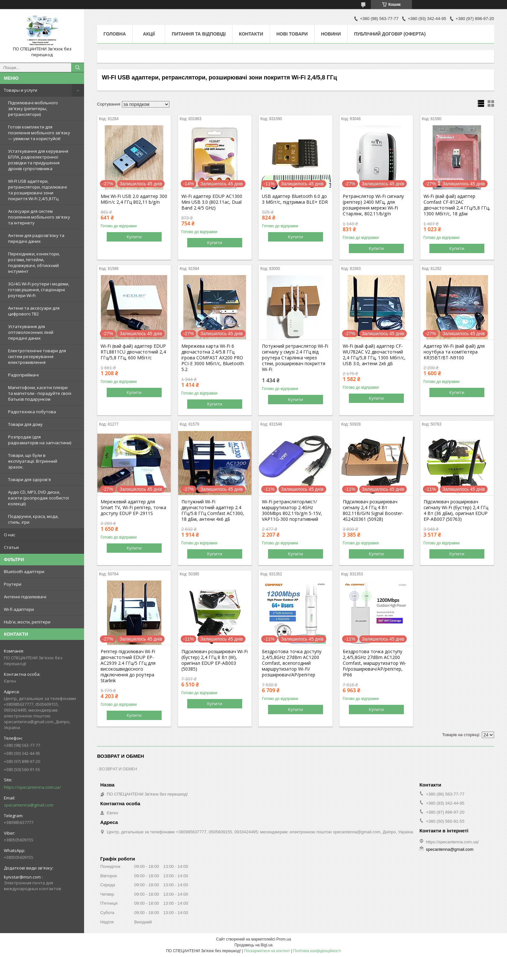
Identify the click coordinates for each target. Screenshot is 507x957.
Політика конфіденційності (317, 951)
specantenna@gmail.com (28, 805)
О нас (9, 535)
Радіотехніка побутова (32, 412)
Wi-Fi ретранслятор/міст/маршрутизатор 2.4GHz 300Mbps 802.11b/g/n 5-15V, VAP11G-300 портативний (292, 510)
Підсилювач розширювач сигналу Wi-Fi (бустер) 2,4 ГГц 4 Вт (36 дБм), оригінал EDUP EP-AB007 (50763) (456, 510)
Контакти (251, 33)
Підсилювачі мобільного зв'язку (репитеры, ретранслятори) (33, 108)
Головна (114, 33)
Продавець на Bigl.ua (253, 945)
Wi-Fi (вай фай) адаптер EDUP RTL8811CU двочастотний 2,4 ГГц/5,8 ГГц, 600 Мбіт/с (133, 352)
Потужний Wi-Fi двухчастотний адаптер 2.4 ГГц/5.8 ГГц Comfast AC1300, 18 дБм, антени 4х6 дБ (212, 510)
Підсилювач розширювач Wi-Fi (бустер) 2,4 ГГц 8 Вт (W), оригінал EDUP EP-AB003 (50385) (214, 660)
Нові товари (292, 33)
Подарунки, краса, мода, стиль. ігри (33, 519)
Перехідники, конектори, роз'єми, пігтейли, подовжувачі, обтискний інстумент (34, 262)
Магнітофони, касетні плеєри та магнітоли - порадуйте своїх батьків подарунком (39, 393)
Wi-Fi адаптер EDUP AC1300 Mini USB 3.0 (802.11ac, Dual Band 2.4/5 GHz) (211, 202)
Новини (331, 33)
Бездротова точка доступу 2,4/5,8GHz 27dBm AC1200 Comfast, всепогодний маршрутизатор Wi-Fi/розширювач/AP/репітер (291, 663)
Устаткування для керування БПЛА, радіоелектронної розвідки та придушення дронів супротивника (38, 159)
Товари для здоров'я (29, 479)
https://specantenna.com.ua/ (32, 787)
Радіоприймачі (23, 375)
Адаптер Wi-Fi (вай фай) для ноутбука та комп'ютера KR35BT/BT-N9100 (454, 352)
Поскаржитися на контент (267, 951)
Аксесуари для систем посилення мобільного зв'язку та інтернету (39, 217)
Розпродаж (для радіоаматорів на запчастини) (39, 440)
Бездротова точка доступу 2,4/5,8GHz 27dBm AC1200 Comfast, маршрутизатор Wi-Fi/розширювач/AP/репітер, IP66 (374, 663)
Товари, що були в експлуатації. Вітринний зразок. (32, 461)
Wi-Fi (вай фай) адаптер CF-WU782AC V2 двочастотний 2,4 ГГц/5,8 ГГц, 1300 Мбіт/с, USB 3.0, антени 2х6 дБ (374, 354)
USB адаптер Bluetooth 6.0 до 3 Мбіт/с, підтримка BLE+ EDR (295, 199)
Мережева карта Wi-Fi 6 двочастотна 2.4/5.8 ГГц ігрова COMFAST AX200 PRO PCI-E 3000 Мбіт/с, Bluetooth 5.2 (212, 357)
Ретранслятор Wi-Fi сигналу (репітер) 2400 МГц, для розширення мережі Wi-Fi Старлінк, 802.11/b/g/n (373, 205)
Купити (134, 237)
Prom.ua (283, 939)
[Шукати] (77, 67)
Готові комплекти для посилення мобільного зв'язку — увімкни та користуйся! (39, 132)
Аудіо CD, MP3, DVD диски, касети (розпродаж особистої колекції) (38, 498)
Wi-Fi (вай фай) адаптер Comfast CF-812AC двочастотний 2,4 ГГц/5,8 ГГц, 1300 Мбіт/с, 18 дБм (457, 205)
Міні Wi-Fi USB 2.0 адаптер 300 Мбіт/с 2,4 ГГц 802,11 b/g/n (134, 199)
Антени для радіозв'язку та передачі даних (36, 238)
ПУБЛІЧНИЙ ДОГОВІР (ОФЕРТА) (390, 33)
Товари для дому (25, 424)
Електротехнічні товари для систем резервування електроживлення (37, 356)
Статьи (11, 547)
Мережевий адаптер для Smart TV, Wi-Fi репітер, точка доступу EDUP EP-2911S (133, 507)
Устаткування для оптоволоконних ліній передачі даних (30, 332)
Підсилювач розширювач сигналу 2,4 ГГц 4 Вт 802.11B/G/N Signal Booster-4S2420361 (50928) (373, 510)
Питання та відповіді (199, 33)
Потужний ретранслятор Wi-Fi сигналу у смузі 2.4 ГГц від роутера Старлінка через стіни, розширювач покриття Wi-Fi (295, 357)
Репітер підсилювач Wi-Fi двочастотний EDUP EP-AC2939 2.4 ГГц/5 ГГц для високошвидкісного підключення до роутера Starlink (128, 666)
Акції (149, 33)
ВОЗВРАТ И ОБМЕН (118, 769)
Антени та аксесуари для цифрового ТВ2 (33, 311)
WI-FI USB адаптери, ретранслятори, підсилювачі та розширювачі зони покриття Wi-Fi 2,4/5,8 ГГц (37, 189)
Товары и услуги (20, 90)
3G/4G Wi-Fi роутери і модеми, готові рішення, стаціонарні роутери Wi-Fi (38, 289)
